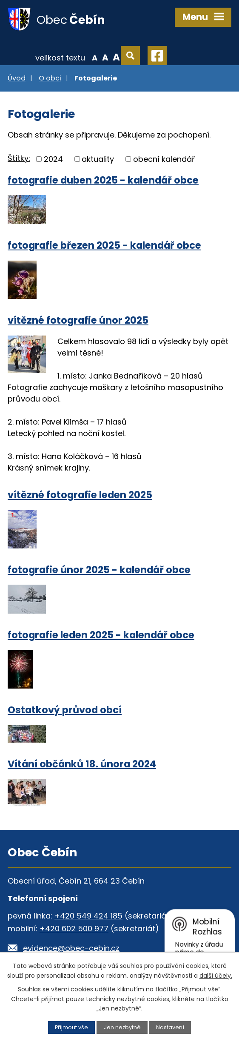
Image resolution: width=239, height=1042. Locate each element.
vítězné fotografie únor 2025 (78, 320)
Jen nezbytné (122, 1027)
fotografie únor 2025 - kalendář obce (99, 570)
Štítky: (19, 158)
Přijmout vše (71, 1027)
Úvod (17, 78)
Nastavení (170, 1027)
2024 (53, 159)
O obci (50, 78)
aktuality (98, 159)
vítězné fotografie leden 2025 (80, 495)
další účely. (215, 975)
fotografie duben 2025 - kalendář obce (103, 180)
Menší (94, 57)
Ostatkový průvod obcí (65, 710)
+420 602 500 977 (74, 928)
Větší (116, 57)
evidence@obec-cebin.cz (71, 948)
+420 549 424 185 (88, 915)
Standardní (105, 57)
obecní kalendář (164, 159)
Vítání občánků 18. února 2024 (82, 764)
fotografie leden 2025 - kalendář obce (101, 635)
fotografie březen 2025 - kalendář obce (104, 245)
